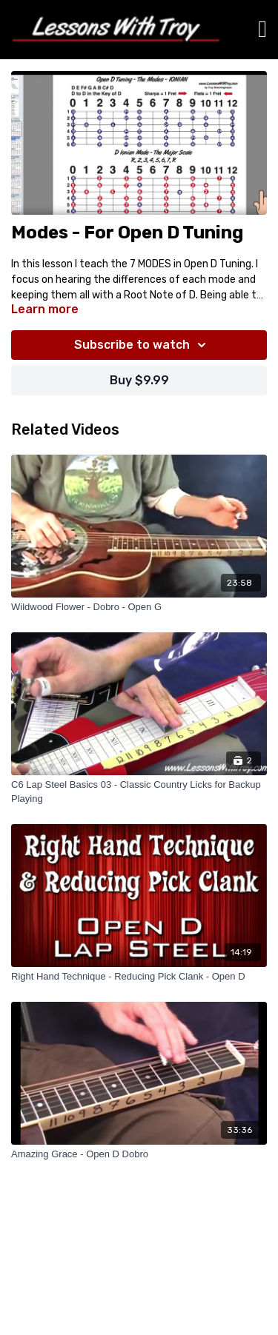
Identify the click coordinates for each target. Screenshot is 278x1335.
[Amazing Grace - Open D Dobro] (139, 1154)
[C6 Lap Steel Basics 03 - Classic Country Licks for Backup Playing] (139, 791)
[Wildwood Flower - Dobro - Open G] (139, 607)
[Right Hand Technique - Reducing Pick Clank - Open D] (139, 976)
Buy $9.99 (139, 380)
